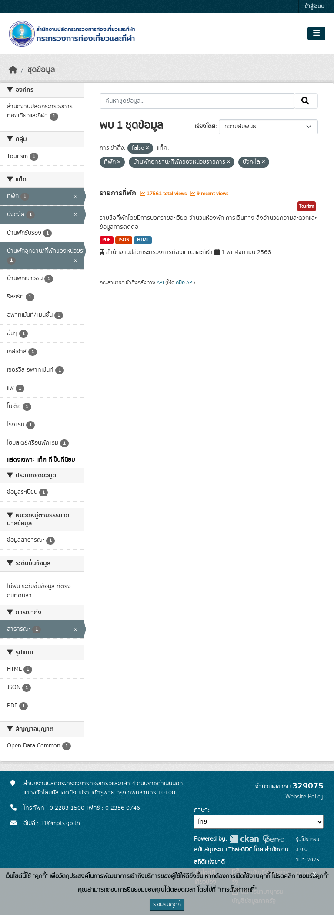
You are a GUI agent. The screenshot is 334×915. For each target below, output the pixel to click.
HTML (143, 240)
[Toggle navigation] (316, 33)
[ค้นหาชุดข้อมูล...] (197, 101)
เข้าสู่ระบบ (313, 7)
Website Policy (304, 796)
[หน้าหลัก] (13, 70)
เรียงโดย (205, 126)
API (160, 282)
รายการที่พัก (119, 193)
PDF (106, 240)
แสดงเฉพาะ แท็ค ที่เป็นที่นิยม (41, 460)
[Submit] (306, 101)
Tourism (306, 206)
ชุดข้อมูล (41, 70)
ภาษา (201, 810)
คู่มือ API (185, 282)
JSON (123, 240)
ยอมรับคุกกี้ (167, 904)
